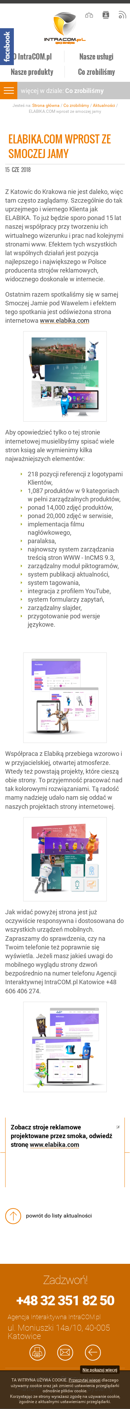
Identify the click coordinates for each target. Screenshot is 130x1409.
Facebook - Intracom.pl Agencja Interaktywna (7, 46)
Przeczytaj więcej (85, 1380)
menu (8, 90)
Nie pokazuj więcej (100, 1369)
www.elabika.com (64, 320)
